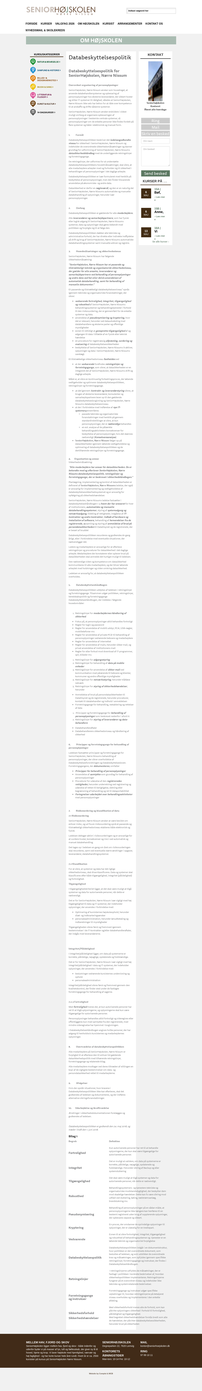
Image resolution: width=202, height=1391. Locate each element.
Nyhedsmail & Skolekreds (45, 30)
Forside (31, 23)
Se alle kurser (160, 241)
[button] (101, 40)
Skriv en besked (155, 133)
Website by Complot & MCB (101, 1374)
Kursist (108, 23)
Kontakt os (154, 23)
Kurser (46, 23)
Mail (155, 127)
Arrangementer (129, 23)
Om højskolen (88, 23)
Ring (155, 120)
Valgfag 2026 (64, 23)
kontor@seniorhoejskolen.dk (155, 1346)
